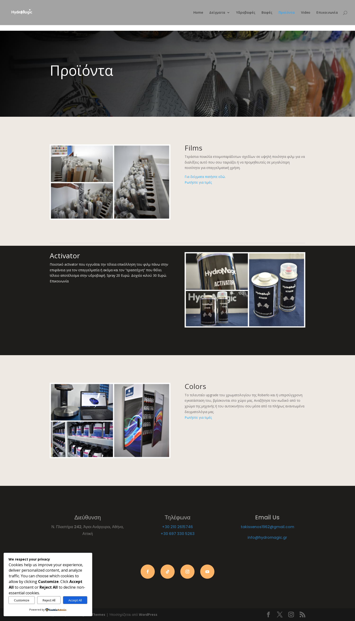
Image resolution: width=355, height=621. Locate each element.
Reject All (49, 600)
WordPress (148, 614)
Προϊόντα (287, 13)
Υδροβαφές (245, 13)
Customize (21, 600)
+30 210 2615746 (177, 527)
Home (198, 13)
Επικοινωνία (327, 13)
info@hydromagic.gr (267, 537)
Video (305, 13)
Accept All (75, 600)
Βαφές (267, 13)
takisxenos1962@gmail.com (267, 527)
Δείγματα (217, 13)
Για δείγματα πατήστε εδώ (205, 176)
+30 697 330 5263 (177, 533)
